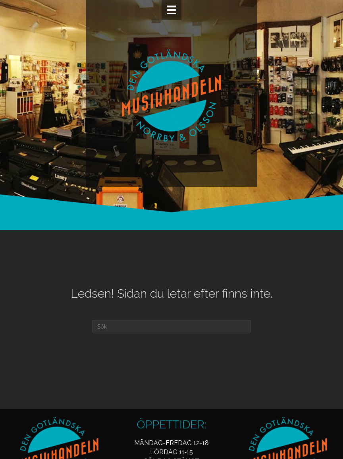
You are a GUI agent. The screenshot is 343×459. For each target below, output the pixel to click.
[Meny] (171, 10)
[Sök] (171, 326)
